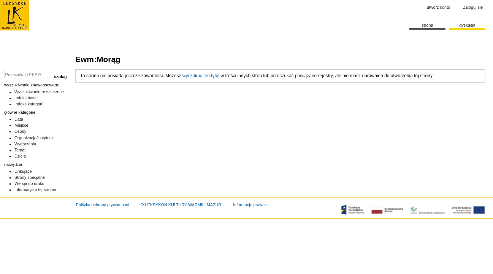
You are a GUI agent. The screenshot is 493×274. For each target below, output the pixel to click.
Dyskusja (467, 25)
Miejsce (21, 125)
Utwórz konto (438, 7)
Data (18, 119)
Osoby (20, 131)
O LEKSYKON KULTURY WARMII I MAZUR (181, 204)
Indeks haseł (26, 98)
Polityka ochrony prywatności (102, 204)
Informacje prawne (250, 204)
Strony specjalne (29, 177)
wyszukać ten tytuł (200, 75)
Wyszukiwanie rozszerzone (39, 91)
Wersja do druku (29, 183)
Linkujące (23, 171)
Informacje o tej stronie (35, 189)
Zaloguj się (473, 7)
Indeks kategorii (28, 104)
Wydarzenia (25, 144)
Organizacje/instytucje (34, 137)
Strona (427, 25)
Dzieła (20, 156)
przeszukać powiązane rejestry (302, 75)
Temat (20, 150)
